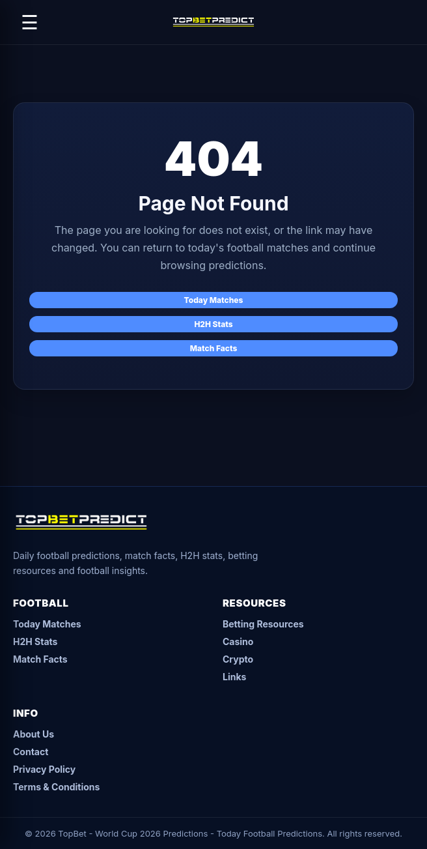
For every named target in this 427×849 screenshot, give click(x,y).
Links (234, 676)
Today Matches (213, 300)
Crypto (238, 659)
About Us (33, 734)
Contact (30, 751)
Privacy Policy (44, 769)
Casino (238, 641)
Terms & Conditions (56, 786)
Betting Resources (263, 623)
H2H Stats (213, 324)
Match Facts (214, 348)
